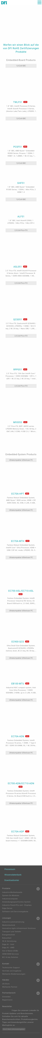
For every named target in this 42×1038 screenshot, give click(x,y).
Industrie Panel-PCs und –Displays (17, 905)
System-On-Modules (10, 895)
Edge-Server (7, 908)
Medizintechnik (8, 925)
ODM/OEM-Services (10, 954)
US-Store (6, 984)
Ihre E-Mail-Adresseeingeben (14, 1029)
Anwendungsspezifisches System (16, 902)
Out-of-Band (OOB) (10, 951)
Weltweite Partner (9, 987)
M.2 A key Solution (10, 957)
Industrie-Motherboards (12, 892)
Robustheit (6, 938)
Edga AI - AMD (8, 948)
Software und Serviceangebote (15, 912)
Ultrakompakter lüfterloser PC (21, 460)
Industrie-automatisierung (13, 922)
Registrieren (7, 1000)
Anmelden (6, 997)
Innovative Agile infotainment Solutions (19, 928)
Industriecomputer (10, 899)
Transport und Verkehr (11, 932)
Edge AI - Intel (8, 944)
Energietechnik (8, 935)
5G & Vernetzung (9, 941)
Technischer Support (11, 968)
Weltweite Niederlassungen (13, 974)
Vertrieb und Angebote (11, 971)
